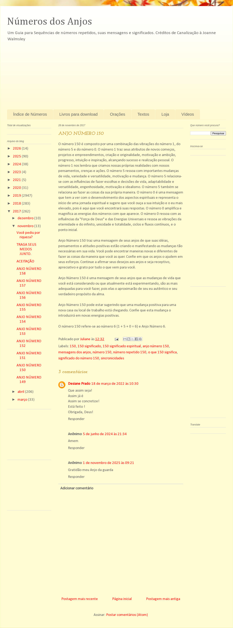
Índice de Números (30, 114)
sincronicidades (112, 358)
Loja (165, 114)
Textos (143, 114)
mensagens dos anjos (74, 352)
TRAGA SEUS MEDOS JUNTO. (26, 249)
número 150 (102, 352)
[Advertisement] (81, 73)
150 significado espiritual (122, 346)
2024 (17, 164)
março (23, 400)
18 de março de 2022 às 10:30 (114, 384)
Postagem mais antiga (163, 599)
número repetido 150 (129, 352)
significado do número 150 (78, 358)
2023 (17, 172)
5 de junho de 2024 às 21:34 (105, 434)
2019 (17, 196)
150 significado (89, 346)
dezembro (26, 218)
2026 (17, 149)
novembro (26, 226)
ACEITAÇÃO (25, 261)
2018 (17, 204)
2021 (17, 180)
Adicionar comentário (76, 488)
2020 (17, 188)
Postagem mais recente (79, 599)
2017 (17, 211)
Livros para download (78, 114)
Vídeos (187, 114)
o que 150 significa (162, 352)
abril (21, 392)
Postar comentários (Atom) (127, 615)
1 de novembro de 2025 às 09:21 (108, 463)
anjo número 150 (156, 346)
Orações (117, 114)
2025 (17, 156)
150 (73, 346)
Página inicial (122, 599)
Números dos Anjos (49, 22)
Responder (76, 419)
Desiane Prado (79, 384)
